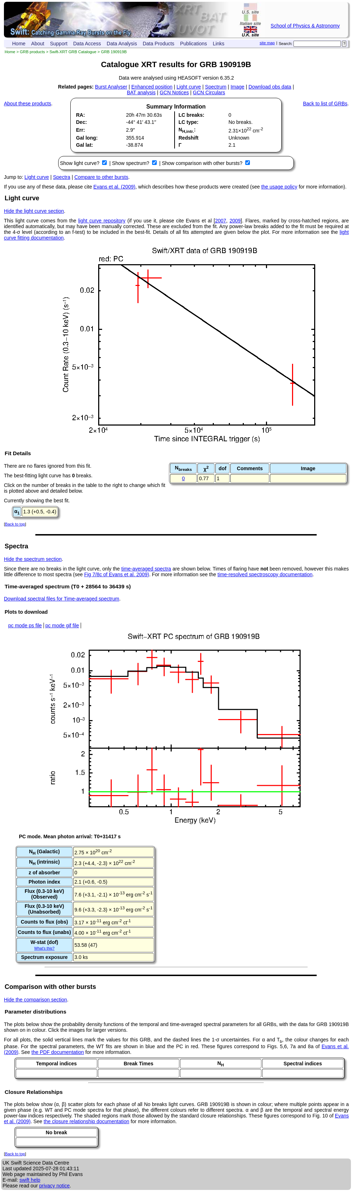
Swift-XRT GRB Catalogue (73, 52)
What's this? (44, 948)
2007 (220, 220)
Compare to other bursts (101, 177)
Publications (193, 43)
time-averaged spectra (146, 569)
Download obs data (269, 87)
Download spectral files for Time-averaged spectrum (61, 599)
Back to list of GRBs (325, 103)
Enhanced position (151, 87)
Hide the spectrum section (33, 559)
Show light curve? (80, 163)
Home (18, 43)
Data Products (159, 43)
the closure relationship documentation (86, 1121)
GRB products (32, 52)
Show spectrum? (131, 163)
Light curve (188, 87)
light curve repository (101, 220)
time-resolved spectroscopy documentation (264, 574)
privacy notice (54, 1186)
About (37, 43)
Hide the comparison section (35, 999)
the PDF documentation (57, 1052)
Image (238, 87)
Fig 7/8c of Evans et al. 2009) (116, 574)
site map (267, 43)
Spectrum (215, 87)
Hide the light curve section (34, 211)
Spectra (61, 177)
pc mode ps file (25, 625)
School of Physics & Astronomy (305, 26)
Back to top (15, 524)
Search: (286, 43)
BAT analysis (141, 92)
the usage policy (279, 187)
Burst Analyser (111, 87)
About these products (27, 103)
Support (58, 43)
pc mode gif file (62, 625)
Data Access (87, 43)
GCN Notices (174, 92)
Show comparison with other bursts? (203, 163)
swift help (29, 1180)
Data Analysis (122, 43)
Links (219, 43)
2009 (235, 220)
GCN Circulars (209, 92)
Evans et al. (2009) (115, 187)
